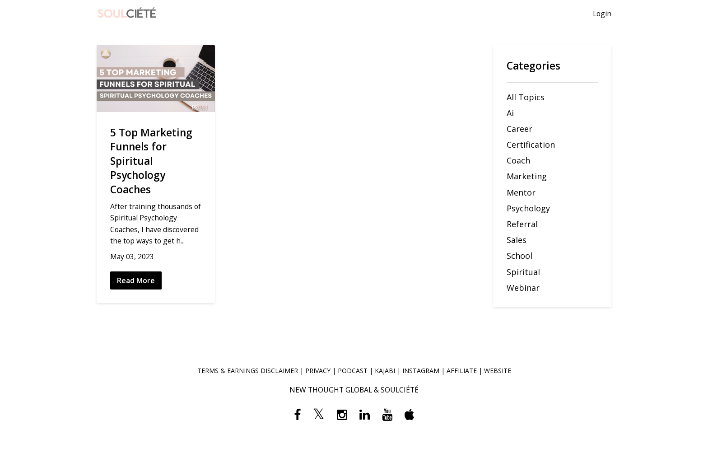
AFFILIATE (462, 370)
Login (602, 14)
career (519, 128)
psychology (528, 208)
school (519, 255)
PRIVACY (318, 370)
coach (518, 160)
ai (510, 112)
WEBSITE (497, 370)
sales (516, 239)
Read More (136, 280)
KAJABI (385, 370)
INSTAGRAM (420, 370)
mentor (521, 192)
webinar (523, 287)
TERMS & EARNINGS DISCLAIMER (247, 370)
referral (522, 224)
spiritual (523, 271)
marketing (527, 176)
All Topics (526, 97)
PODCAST (353, 370)
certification (531, 144)
